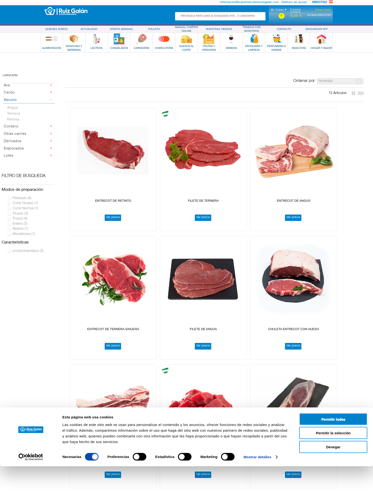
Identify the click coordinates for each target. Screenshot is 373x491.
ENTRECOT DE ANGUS (214, 168)
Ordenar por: (304, 81)
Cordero (11, 126)
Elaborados (14, 148)
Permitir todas (333, 444)
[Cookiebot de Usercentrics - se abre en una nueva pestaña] (31, 481)
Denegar (333, 471)
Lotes (8, 156)
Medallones (24, 234)
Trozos (20, 218)
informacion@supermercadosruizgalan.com (249, 2)
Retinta (13, 120)
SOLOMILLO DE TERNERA (156, 360)
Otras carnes (15, 134)
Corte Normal (25, 208)
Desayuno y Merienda (49, 431)
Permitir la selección (333, 458)
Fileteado (22, 198)
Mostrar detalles (257, 482)
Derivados (12, 141)
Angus (12, 108)
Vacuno (10, 100)
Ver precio (96, 185)
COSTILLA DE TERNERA (155, 264)
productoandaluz (28, 251)
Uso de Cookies (284, 431)
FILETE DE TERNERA (155, 168)
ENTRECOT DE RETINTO (97, 168)
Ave (7, 85)
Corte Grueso (25, 203)
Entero (20, 224)
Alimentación (43, 427)
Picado (20, 213)
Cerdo (9, 92)
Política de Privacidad (288, 427)
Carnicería (10, 75)
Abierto (20, 229)
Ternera (13, 114)
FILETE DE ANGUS (331, 168)
